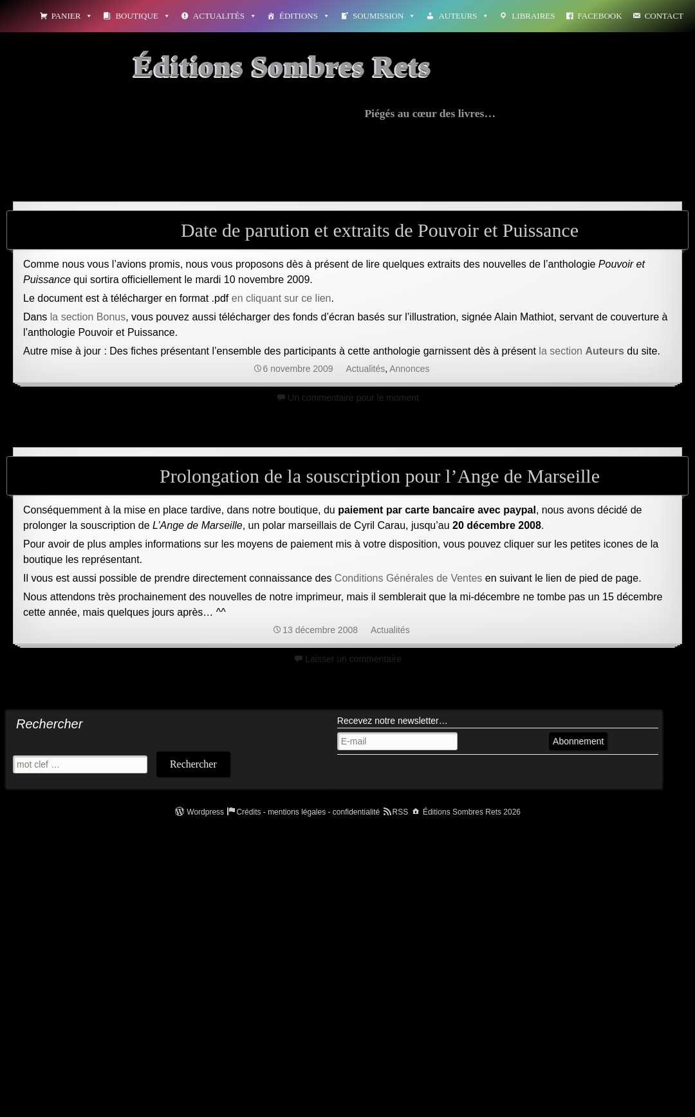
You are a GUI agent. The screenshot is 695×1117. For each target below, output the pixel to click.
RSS (401, 812)
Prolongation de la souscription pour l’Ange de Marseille (380, 475)
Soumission (384, 16)
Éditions (304, 16)
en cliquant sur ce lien (281, 298)
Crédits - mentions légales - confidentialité (308, 812)
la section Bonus (87, 316)
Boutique (142, 16)
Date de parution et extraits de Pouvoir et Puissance (380, 230)
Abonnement (578, 741)
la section (581, 351)
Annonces (409, 369)
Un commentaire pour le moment (353, 397)
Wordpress (205, 812)
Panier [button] (72, 16)
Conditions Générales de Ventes (408, 578)
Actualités (225, 16)
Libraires (533, 16)
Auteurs (463, 16)
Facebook (600, 16)
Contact (664, 16)
